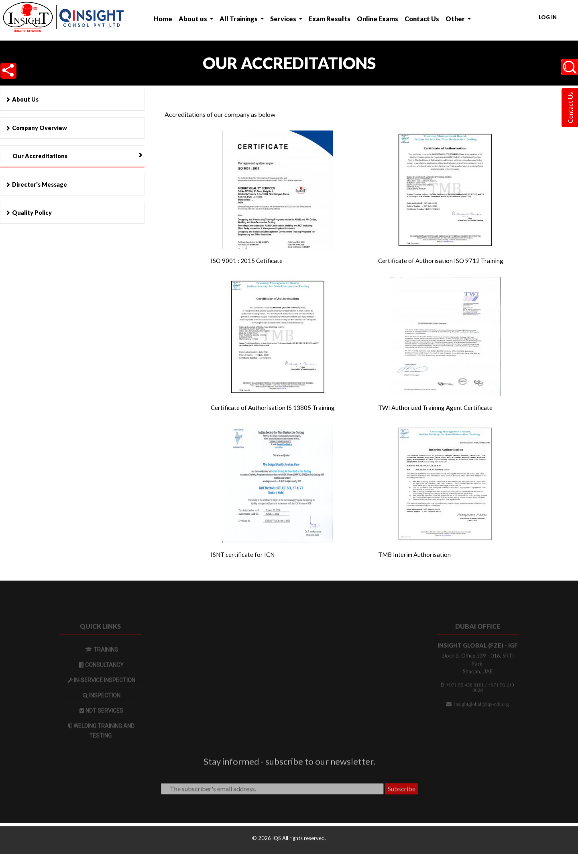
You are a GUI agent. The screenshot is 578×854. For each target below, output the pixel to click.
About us (193, 18)
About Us (25, 99)
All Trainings (239, 18)
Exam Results (329, 18)
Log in (548, 17)
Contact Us (422, 18)
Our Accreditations (39, 156)
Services (283, 18)
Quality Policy (32, 212)
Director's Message (39, 184)
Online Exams (377, 18)
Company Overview (39, 127)
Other (456, 18)
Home (163, 18)
